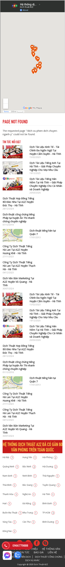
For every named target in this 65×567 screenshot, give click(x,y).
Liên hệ (52, 552)
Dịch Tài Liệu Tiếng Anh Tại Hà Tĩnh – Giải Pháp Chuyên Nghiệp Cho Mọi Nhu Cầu (45, 166)
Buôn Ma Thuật (12, 512)
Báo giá (39, 552)
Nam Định (10, 475)
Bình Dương (50, 521)
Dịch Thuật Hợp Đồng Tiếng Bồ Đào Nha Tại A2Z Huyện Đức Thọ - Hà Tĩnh (18, 202)
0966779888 (20, 546)
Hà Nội (8, 457)
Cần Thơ (29, 521)
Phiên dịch (25, 556)
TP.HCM (48, 512)
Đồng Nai (9, 531)
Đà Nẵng (29, 503)
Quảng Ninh (11, 466)
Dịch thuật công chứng (48, 556)
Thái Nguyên (50, 475)
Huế (7, 503)
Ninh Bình (30, 475)
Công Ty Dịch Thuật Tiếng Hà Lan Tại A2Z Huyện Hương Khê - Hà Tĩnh (17, 250)
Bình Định (49, 503)
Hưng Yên (30, 457)
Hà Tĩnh (48, 494)
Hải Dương (50, 466)
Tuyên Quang (51, 484)
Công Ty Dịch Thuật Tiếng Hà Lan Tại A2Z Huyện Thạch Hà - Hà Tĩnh (19, 266)
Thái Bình (9, 484)
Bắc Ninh (29, 466)
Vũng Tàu (9, 521)
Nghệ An (29, 494)
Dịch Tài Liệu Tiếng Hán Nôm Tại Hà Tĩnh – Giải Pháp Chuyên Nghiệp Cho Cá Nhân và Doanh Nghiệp (45, 184)
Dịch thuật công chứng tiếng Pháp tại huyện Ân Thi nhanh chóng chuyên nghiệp (19, 218)
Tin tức (24, 552)
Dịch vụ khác (32, 560)
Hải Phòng (49, 457)
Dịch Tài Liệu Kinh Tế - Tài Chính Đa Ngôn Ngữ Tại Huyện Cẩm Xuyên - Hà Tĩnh (45, 150)
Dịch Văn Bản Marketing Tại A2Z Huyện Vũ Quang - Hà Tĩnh (18, 282)
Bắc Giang (30, 484)
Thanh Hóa (10, 494)
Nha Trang (30, 512)
